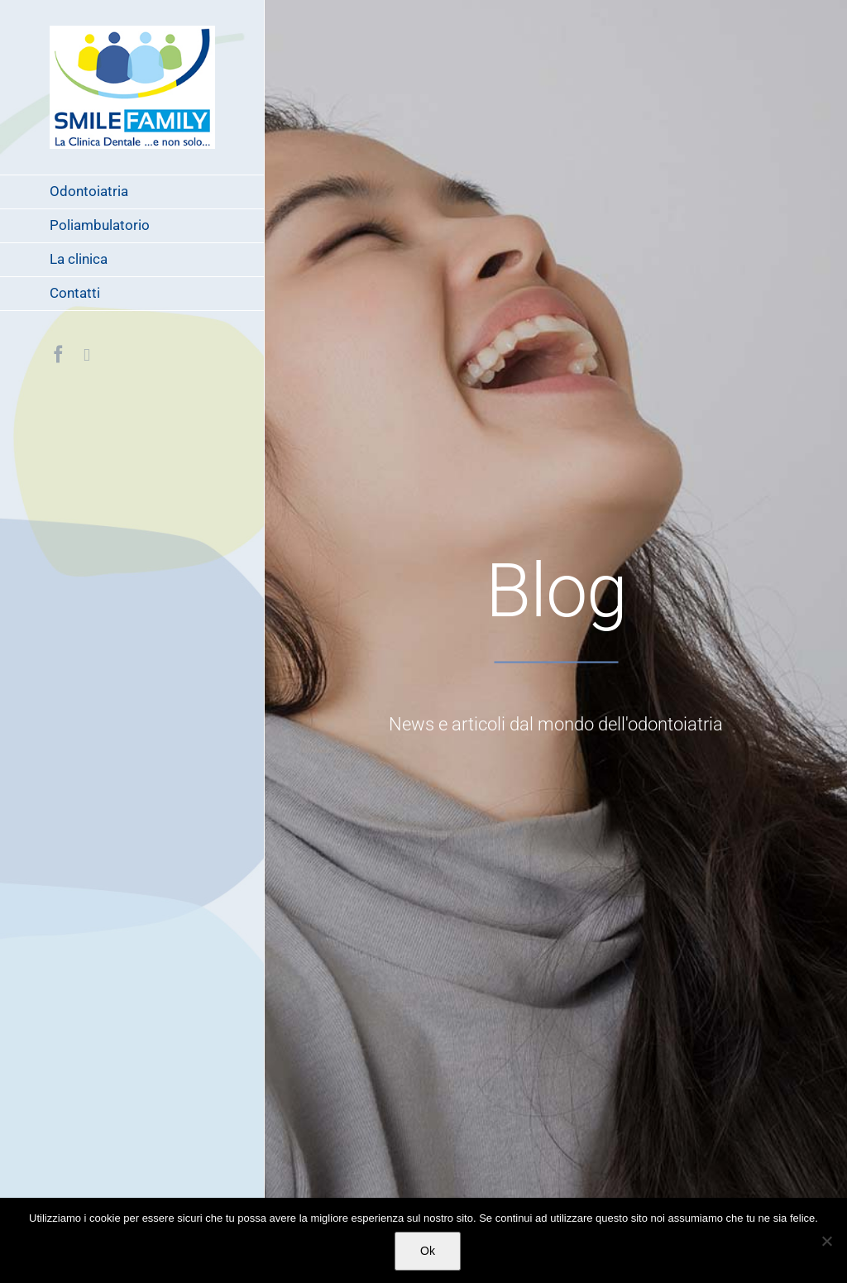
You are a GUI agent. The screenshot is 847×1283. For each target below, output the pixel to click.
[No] (826, 1241)
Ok (427, 1250)
